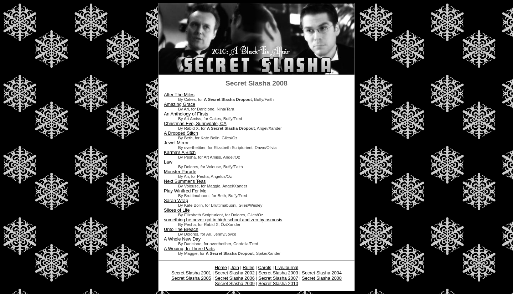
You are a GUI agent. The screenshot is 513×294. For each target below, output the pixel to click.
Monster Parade (180, 171)
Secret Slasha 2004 (322, 272)
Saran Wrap (176, 200)
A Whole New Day (182, 239)
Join (234, 267)
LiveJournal (286, 267)
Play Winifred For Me (185, 191)
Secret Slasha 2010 (278, 283)
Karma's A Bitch (180, 152)
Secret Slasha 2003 (278, 272)
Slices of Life (177, 210)
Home (221, 267)
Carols (264, 267)
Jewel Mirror (176, 142)
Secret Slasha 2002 (235, 272)
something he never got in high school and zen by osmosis (223, 219)
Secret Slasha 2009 (235, 283)
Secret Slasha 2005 (191, 278)
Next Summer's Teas (185, 181)
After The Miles (179, 94)
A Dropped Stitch (181, 133)
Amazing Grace (179, 104)
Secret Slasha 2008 (322, 278)
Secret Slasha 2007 (278, 278)
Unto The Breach (181, 229)
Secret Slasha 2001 (191, 272)
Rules (248, 267)
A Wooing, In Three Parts (189, 248)
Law (168, 162)
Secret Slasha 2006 (235, 278)
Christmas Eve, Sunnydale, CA (195, 123)
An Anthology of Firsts (186, 114)
